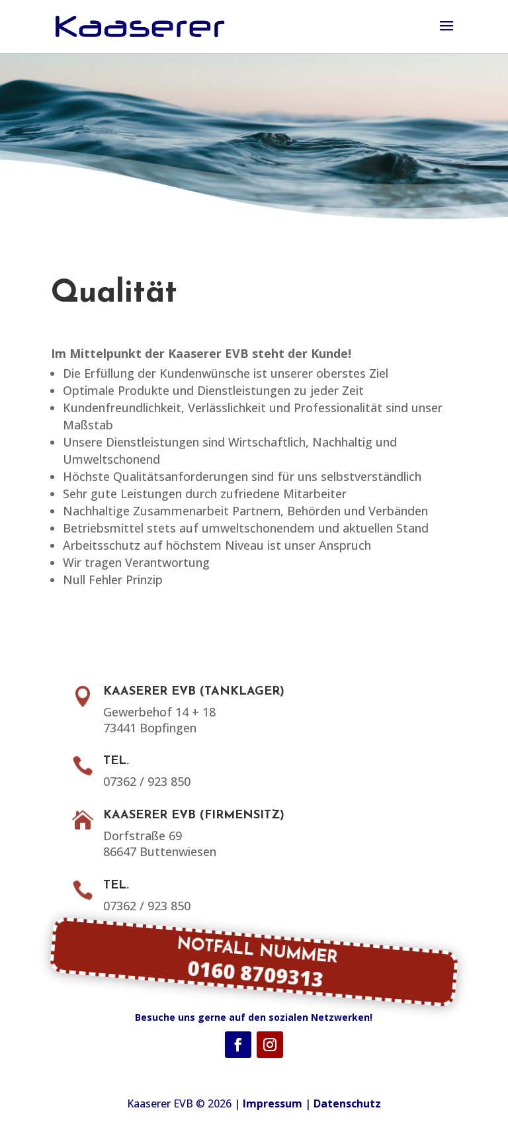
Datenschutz (347, 1103)
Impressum (272, 1103)
